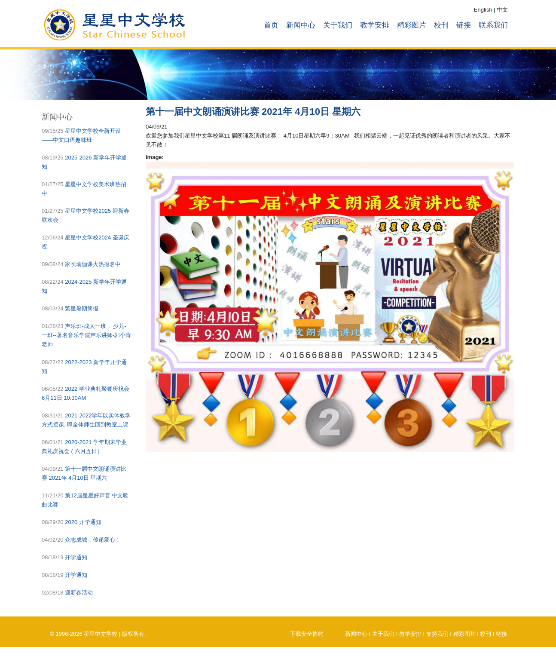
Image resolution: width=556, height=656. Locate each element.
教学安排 (374, 25)
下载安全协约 (307, 634)
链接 (463, 25)
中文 (502, 9)
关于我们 (337, 25)
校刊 (441, 25)
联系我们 (493, 25)
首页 (271, 25)
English (483, 9)
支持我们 (437, 634)
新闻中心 (300, 25)
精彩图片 (411, 25)
